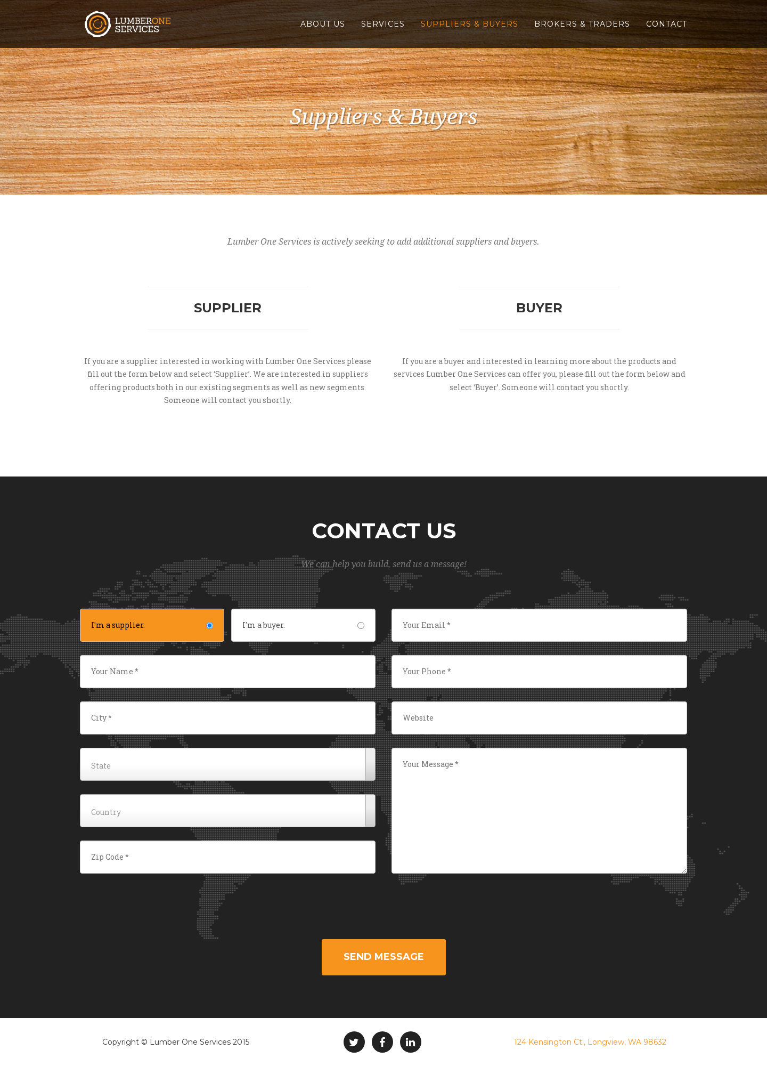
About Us (322, 24)
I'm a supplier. (152, 625)
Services (383, 24)
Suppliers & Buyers (469, 24)
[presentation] (383, 907)
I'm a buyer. (303, 625)
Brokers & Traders (582, 24)
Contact (666, 24)
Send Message (384, 957)
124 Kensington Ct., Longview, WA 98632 (590, 1042)
